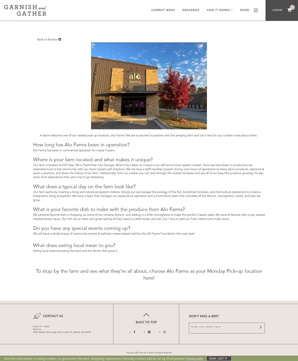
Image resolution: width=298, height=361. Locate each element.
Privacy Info (194, 358)
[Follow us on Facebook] (134, 332)
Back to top (146, 317)
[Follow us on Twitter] (149, 332)
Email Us (37, 329)
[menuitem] (289, 10)
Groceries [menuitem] (190, 10)
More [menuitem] (249, 10)
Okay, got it (218, 358)
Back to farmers (49, 39)
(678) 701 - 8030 (41, 326)
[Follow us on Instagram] (164, 332)
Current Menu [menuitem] (163, 10)
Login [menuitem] (277, 10)
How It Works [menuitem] (220, 10)
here (148, 278)
